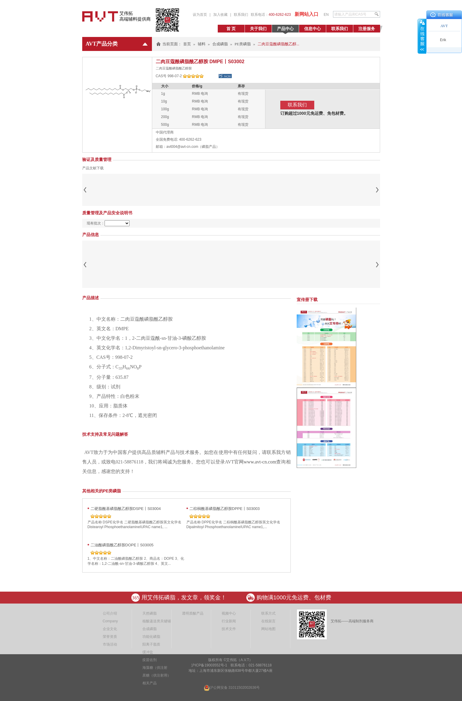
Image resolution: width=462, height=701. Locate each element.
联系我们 (241, 15)
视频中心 (229, 613)
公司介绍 (110, 613)
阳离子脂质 (151, 644)
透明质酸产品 (192, 613)
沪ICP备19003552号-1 (208, 665)
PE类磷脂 (243, 44)
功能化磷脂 (151, 637)
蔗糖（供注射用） (156, 675)
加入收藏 (220, 15)
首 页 (231, 28)
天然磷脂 (149, 613)
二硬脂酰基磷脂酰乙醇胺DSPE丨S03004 (126, 508)
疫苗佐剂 (149, 660)
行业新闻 (229, 621)
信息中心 (312, 28)
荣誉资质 (110, 637)
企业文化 (110, 629)
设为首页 (200, 15)
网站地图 (268, 629)
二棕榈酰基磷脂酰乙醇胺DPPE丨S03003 (224, 508)
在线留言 (268, 621)
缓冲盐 (147, 652)
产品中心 (285, 28)
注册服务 (366, 28)
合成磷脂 (220, 44)
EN (326, 15)
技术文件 (229, 629)
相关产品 (149, 683)
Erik (443, 40)
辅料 (202, 44)
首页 (187, 44)
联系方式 (268, 613)
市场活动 (110, 644)
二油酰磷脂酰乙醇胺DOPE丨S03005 (122, 545)
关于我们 (258, 28)
